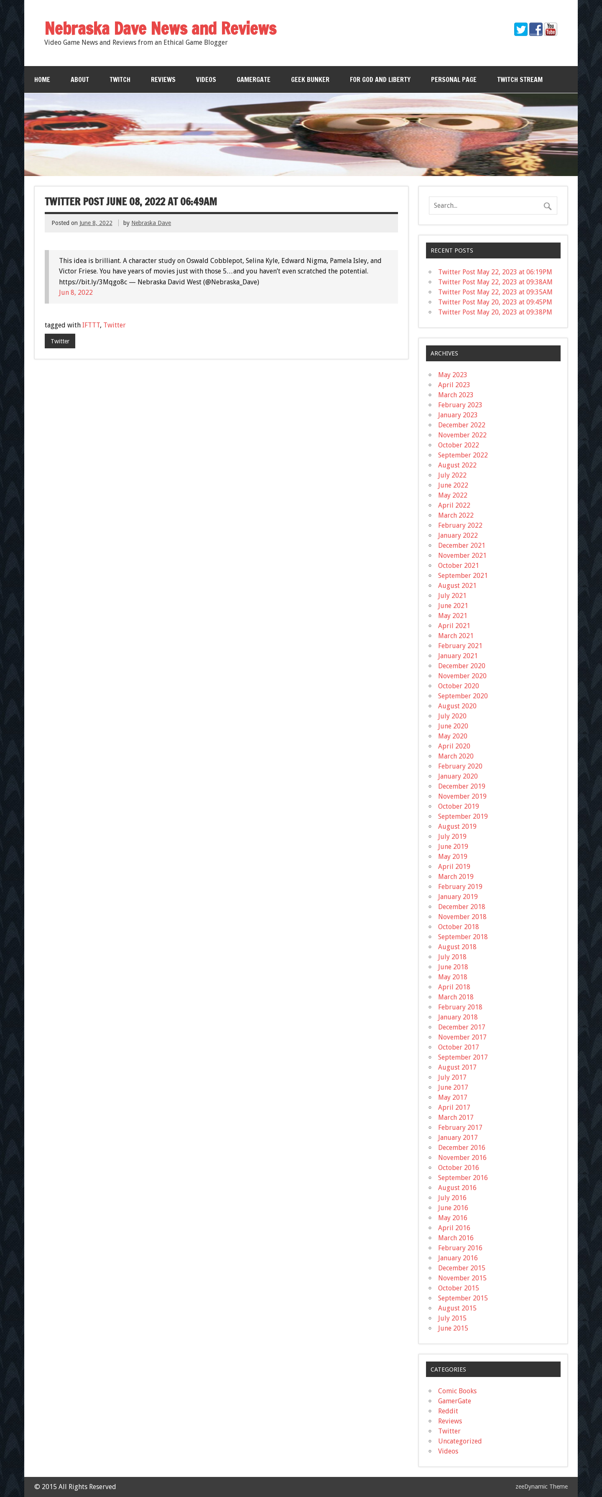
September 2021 (463, 576)
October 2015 (458, 1288)
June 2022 (453, 485)
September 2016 (463, 1178)
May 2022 (452, 495)
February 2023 (460, 405)
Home (42, 79)
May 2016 (452, 1218)
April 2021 (454, 626)
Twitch (120, 79)
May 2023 (452, 375)
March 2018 (456, 997)
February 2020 (460, 766)
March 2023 (456, 395)
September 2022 (463, 455)
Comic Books (457, 1391)
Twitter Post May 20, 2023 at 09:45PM (495, 302)
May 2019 (452, 857)
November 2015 (462, 1278)
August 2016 (457, 1188)
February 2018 (460, 1007)
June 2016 (453, 1208)
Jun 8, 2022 (76, 292)
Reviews (163, 79)
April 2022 (454, 505)
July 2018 (452, 957)
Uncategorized (460, 1441)
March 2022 (456, 515)
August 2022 (457, 465)
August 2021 (457, 586)
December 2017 (461, 1027)
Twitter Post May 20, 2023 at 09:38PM (495, 312)
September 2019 (463, 816)
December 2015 (461, 1268)
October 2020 (458, 686)
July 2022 (452, 475)
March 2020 (456, 756)
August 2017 (457, 1067)
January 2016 (458, 1258)
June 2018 (453, 967)
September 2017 (463, 1057)
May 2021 (452, 616)
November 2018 (462, 917)
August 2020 (457, 706)
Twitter (114, 325)
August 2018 (457, 947)
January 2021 (458, 656)
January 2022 (458, 535)
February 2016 (460, 1248)
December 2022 (461, 425)
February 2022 (460, 525)
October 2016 (458, 1168)
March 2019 (456, 877)
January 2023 (458, 415)
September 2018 (463, 937)
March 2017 (456, 1117)
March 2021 (456, 636)
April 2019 (454, 867)
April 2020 (454, 746)
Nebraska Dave (151, 223)
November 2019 (462, 796)
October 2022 (458, 445)
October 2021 (458, 566)
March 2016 (456, 1238)
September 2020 (463, 696)
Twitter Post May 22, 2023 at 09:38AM (495, 282)
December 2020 (461, 666)
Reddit (448, 1411)
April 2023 (454, 385)
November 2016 (462, 1158)
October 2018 (458, 927)
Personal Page (454, 79)
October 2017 (458, 1047)
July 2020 (452, 716)
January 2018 (458, 1017)
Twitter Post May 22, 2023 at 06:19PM (495, 272)
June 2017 (453, 1087)
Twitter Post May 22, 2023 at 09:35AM (495, 292)
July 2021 (452, 596)
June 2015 (453, 1328)
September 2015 (463, 1298)
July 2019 (452, 836)
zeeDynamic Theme (541, 1486)
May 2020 (452, 736)
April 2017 (454, 1107)
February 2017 (460, 1128)
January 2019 (458, 897)
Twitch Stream (520, 79)
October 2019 (458, 806)
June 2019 (453, 847)
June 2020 (453, 726)
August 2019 (457, 826)
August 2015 (457, 1308)
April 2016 (454, 1228)
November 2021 (462, 555)
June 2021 (453, 606)
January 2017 (458, 1138)
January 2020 (458, 776)
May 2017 (452, 1097)
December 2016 (461, 1148)
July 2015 (452, 1318)
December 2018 (461, 907)
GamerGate (253, 79)
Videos (206, 79)
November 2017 (462, 1037)
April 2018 (454, 987)
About (80, 79)
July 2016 (452, 1198)
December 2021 (461, 545)
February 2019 (460, 887)
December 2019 (461, 786)
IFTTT (91, 325)
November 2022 (462, 435)
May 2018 (452, 977)
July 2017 (452, 1077)
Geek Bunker (310, 79)
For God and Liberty (380, 79)
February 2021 (460, 646)
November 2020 (462, 676)
